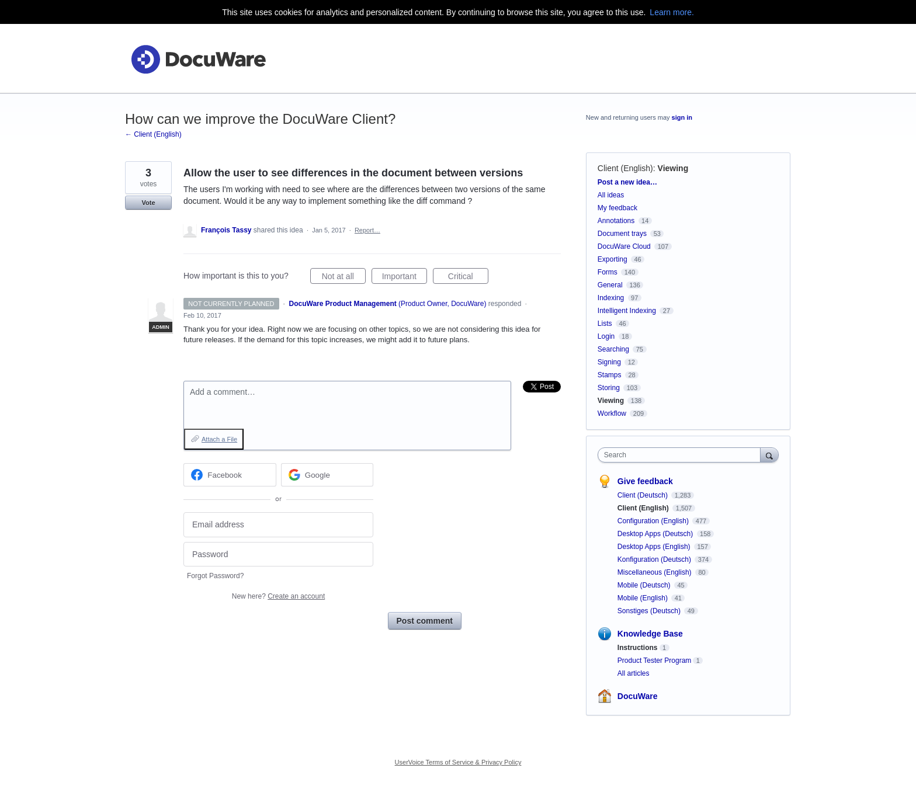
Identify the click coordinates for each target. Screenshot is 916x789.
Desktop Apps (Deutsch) (656, 534)
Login (606, 336)
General (610, 285)
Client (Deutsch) (643, 495)
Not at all (344, 278)
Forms (607, 272)
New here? (278, 596)
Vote (148, 202)
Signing (609, 362)
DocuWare (637, 696)
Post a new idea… (627, 182)
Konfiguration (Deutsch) (655, 559)
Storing (609, 388)
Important (404, 278)
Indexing (611, 298)
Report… (367, 230)
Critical (468, 278)
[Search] (769, 454)
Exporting (612, 259)
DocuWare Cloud (624, 246)
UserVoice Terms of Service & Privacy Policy (458, 762)
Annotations (616, 221)
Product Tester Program (654, 660)
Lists (605, 323)
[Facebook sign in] (229, 474)
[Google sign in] (327, 474)
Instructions (637, 648)
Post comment (425, 620)
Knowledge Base (650, 633)
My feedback (617, 208)
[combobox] (682, 455)
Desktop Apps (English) (654, 547)
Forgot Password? (215, 576)
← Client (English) (153, 134)
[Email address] (278, 524)
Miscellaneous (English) (655, 572)
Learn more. (671, 12)
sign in (682, 117)
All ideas (611, 195)
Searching (613, 349)
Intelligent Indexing (627, 311)
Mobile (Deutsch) (644, 585)
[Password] (278, 554)
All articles (633, 673)
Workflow (612, 413)
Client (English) (625, 168)
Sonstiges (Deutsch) (649, 611)
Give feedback (645, 481)
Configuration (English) (654, 521)
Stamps (610, 375)
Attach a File (219, 439)
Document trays (622, 234)
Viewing (673, 168)
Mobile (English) (643, 598)
